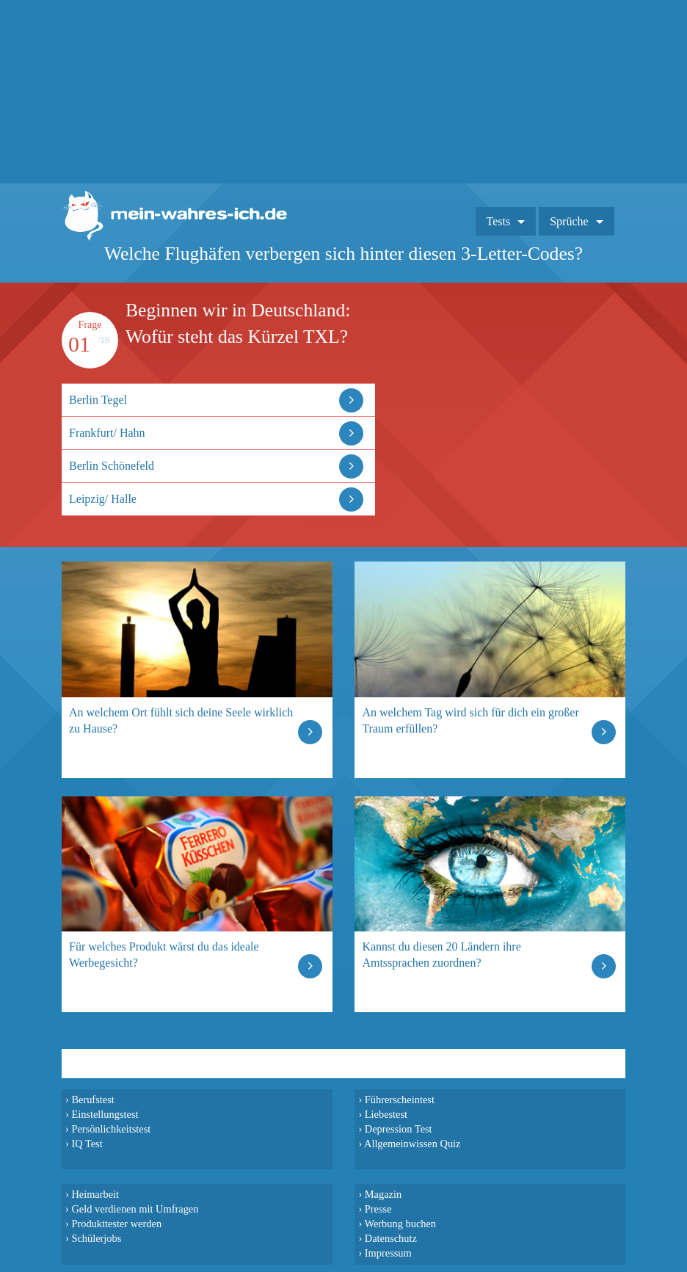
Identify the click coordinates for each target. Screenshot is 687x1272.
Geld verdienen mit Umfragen (134, 1209)
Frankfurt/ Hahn (107, 432)
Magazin (383, 1194)
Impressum (388, 1253)
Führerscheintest (400, 1099)
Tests (499, 221)
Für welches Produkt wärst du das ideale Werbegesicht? (164, 954)
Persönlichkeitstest (110, 1129)
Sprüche (569, 221)
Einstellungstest (104, 1114)
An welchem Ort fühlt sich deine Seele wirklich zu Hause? (181, 720)
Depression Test (398, 1129)
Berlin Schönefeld (111, 465)
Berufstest (92, 1099)
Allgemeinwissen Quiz (412, 1143)
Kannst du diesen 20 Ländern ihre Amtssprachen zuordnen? (441, 954)
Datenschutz (391, 1238)
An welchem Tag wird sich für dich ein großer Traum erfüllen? (470, 720)
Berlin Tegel (98, 399)
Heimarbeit (95, 1194)
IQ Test (86, 1143)
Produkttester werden (116, 1223)
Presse (378, 1209)
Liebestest (386, 1114)
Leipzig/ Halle (103, 499)
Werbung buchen (401, 1223)
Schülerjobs (96, 1238)
